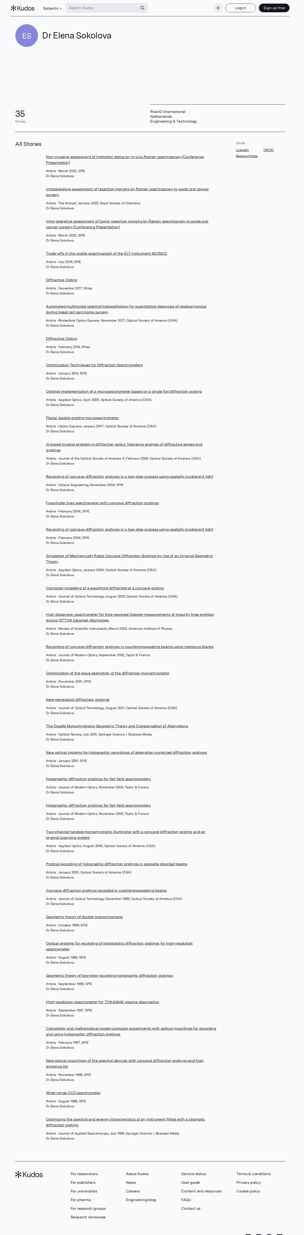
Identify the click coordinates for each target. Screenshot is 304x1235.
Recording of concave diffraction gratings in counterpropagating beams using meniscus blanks (130, 644)
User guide (190, 1179)
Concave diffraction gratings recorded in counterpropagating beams (106, 887)
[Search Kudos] (106, 6)
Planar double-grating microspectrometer (82, 415)
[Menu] (213, 6)
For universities (84, 1188)
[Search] (147, 6)
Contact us (190, 1205)
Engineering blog (141, 1197)
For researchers (84, 1171)
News (131, 1179)
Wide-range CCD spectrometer (73, 1090)
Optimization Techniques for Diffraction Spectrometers (94, 362)
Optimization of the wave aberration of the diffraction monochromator (107, 670)
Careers (133, 1188)
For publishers (83, 1179)
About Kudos (137, 1171)
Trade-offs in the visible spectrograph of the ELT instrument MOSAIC (106, 250)
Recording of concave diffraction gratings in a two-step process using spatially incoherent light (129, 473)
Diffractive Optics (61, 277)
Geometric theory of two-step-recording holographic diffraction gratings (109, 972)
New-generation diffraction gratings (78, 696)
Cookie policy (248, 1188)
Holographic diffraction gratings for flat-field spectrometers (98, 776)
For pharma (81, 1197)
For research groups (88, 1205)
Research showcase (88, 1214)
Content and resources (201, 1188)
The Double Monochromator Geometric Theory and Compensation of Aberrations (117, 723)
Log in (236, 6)
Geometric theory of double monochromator (84, 914)
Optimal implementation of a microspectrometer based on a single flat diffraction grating (124, 388)
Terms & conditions (253, 1171)
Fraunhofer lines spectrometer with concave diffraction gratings (102, 500)
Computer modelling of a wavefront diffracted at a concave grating (105, 585)
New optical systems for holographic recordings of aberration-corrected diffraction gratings (126, 749)
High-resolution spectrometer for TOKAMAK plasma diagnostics (102, 999)
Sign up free (269, 6)
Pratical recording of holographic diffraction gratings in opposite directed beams (116, 861)
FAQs (186, 1197)
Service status (193, 1171)
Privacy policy (248, 1179)
